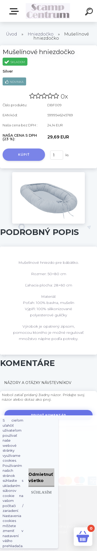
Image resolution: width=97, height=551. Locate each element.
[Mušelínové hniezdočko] (48, 174)
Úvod (11, 34)
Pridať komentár (48, 415)
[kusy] (56, 155)
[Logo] (48, 11)
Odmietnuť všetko (40, 477)
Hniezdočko (41, 34)
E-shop (15, 11)
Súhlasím (41, 492)
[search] (89, 12)
